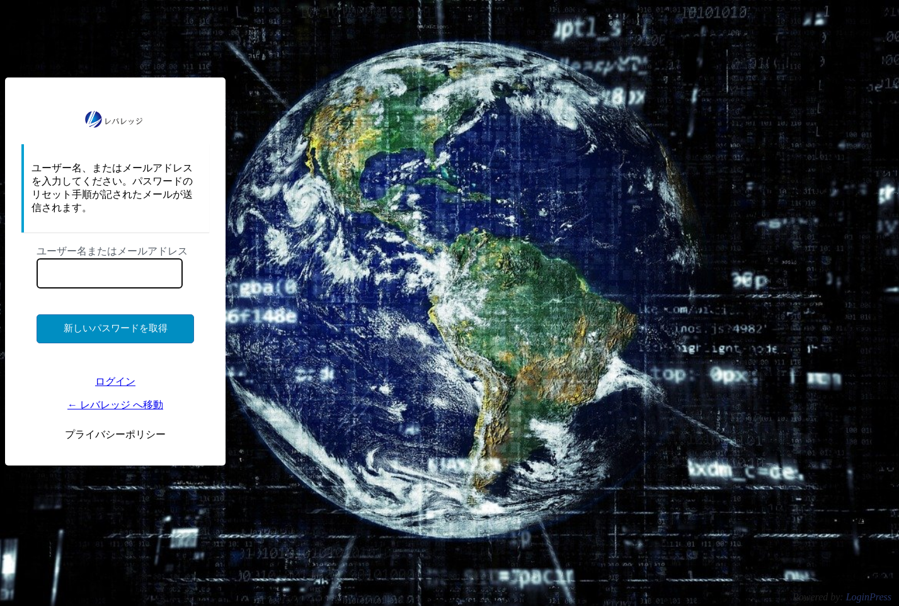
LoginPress (868, 597)
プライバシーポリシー (115, 434)
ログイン (115, 381)
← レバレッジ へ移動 (115, 404)
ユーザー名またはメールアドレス (112, 251)
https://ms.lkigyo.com (115, 119)
